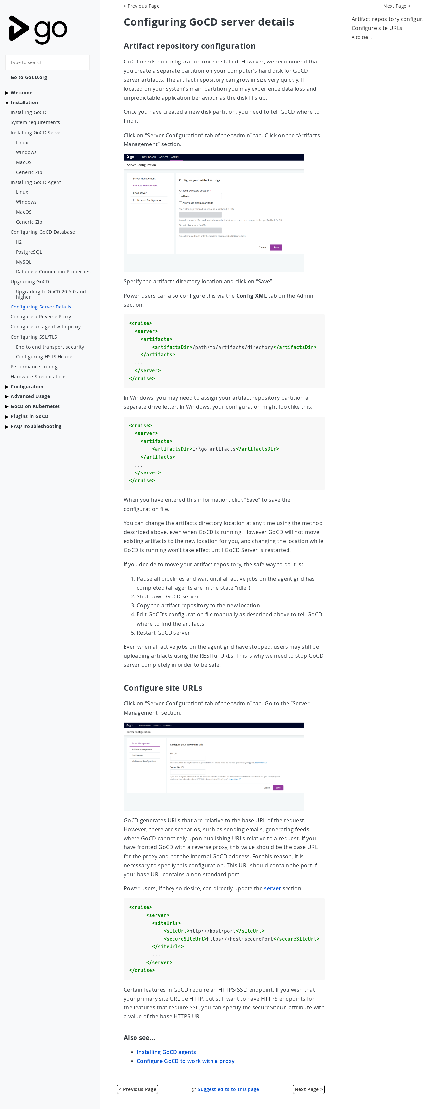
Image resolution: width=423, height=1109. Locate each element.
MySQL (24, 262)
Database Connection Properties (53, 271)
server (272, 888)
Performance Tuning (34, 366)
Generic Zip (29, 172)
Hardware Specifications (39, 376)
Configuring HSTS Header (45, 356)
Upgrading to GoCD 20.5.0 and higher (51, 294)
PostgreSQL (29, 252)
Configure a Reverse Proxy (41, 316)
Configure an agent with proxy (46, 326)
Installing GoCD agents (166, 1052)
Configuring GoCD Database (43, 232)
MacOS (24, 162)
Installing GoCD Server (36, 132)
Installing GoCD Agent (36, 182)
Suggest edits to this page (225, 1089)
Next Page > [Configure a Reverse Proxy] (397, 6)
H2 (19, 242)
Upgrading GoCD (30, 281)
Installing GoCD (28, 112)
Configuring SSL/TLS (34, 337)
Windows (26, 152)
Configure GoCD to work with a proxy (186, 1061)
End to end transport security (50, 346)
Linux (22, 142)
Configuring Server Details (41, 306)
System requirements (35, 122)
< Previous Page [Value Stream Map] (141, 6)
